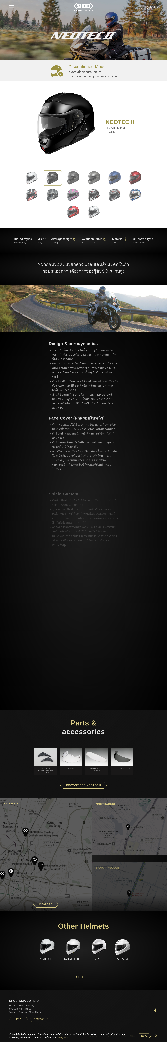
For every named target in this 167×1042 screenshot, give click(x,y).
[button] (11, 7)
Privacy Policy (63, 1037)
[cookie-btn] (144, 1035)
